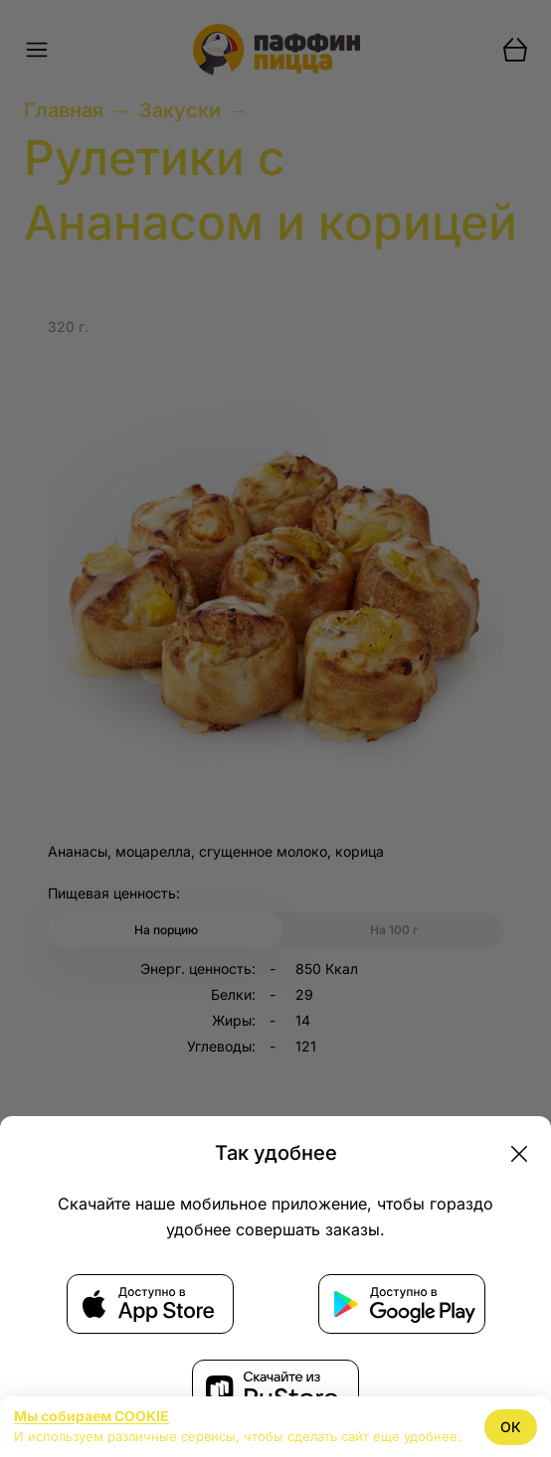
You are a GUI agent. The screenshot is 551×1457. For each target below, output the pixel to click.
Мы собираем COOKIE (91, 1416)
